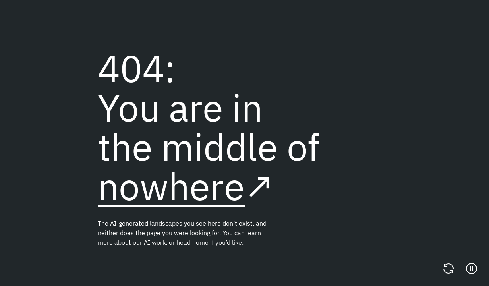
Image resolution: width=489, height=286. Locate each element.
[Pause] (471, 268)
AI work (155, 242)
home (200, 242)
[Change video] (448, 268)
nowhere (171, 186)
